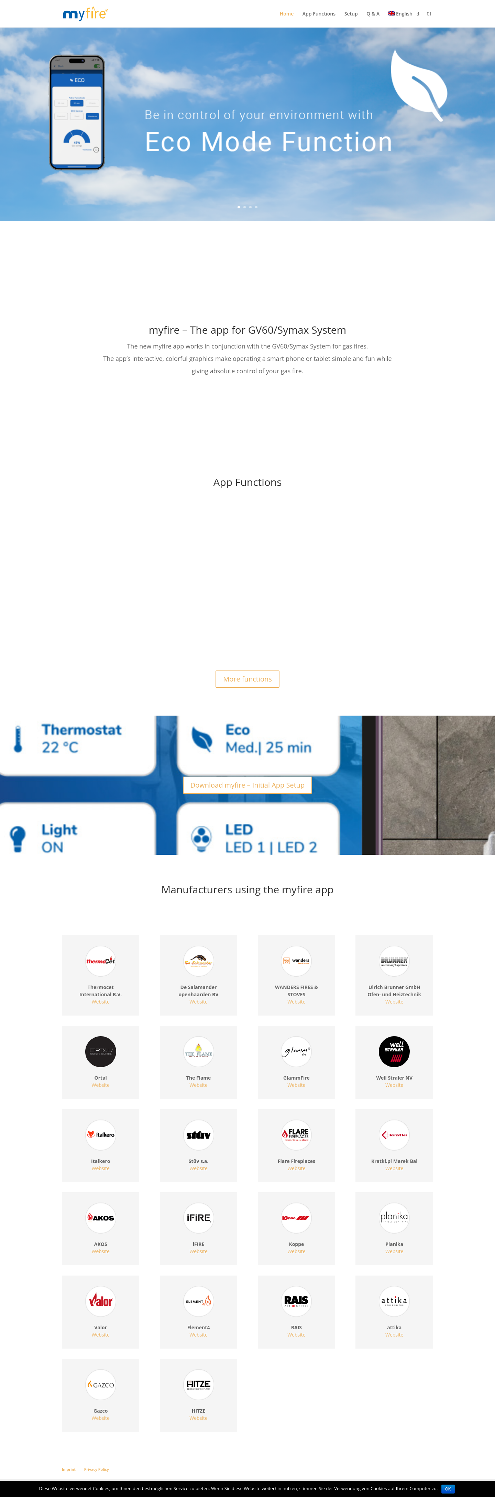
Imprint (69, 1469)
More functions (247, 679)
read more (80, 639)
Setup (351, 14)
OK (448, 1489)
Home (287, 14)
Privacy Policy (96, 1469)
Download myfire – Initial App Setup (247, 785)
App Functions (319, 14)
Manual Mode (89, 603)
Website (101, 1001)
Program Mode (351, 603)
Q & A (373, 14)
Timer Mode (216, 603)
